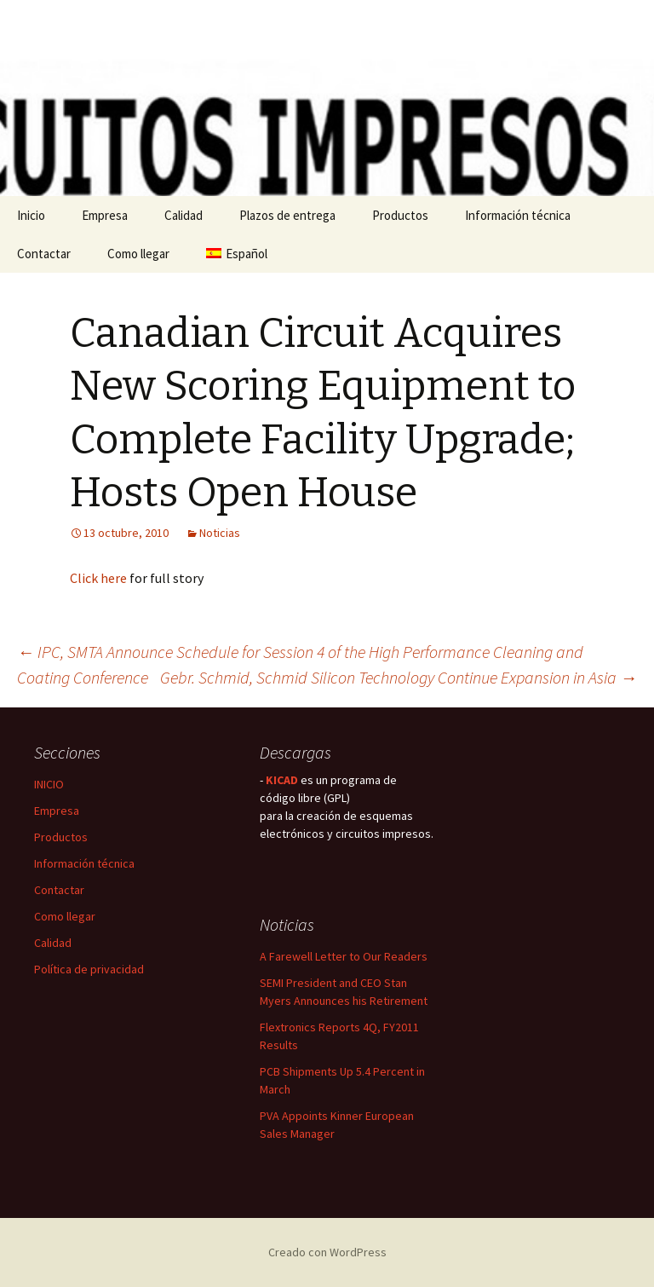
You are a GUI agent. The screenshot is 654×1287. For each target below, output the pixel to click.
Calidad (183, 215)
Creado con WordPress (327, 1252)
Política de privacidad (89, 969)
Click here (98, 577)
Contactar (44, 253)
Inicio (31, 215)
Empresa (105, 215)
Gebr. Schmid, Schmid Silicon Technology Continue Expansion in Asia (398, 677)
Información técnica (518, 215)
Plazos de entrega (287, 215)
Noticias (219, 532)
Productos (400, 215)
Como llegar (138, 253)
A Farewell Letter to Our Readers (343, 956)
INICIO (49, 784)
